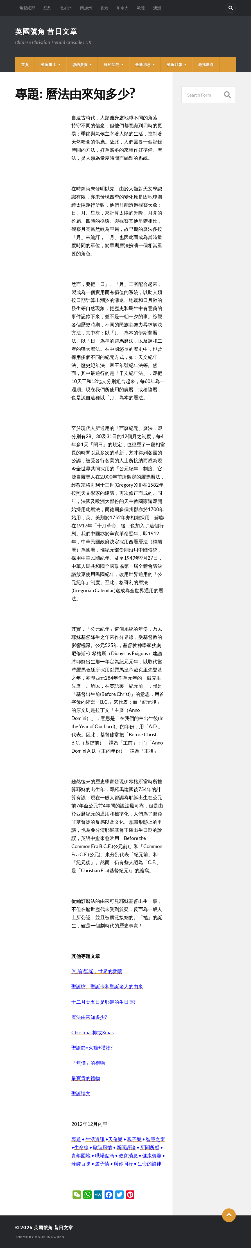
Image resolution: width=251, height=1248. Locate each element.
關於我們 (111, 65)
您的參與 (80, 65)
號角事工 (48, 65)
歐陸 (141, 7)
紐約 (47, 7)
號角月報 (174, 65)
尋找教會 (206, 65)
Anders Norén (49, 1237)
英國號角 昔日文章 (47, 31)
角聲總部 (27, 7)
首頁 (25, 65)
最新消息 (143, 65)
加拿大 (122, 7)
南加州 (86, 7)
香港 (104, 7)
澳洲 (157, 7)
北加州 (66, 7)
